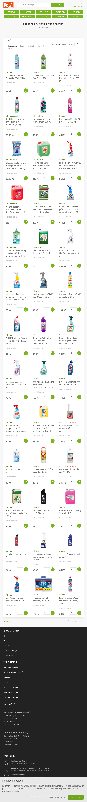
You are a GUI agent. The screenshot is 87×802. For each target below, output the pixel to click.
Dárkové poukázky (10, 692)
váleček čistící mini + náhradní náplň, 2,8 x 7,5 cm (70, 428)
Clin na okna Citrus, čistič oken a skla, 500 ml (69, 253)
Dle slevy (23, 46)
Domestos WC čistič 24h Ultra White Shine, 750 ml (70, 78)
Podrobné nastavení (56, 797)
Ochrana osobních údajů (13, 672)
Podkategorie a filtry (62, 44)
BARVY (75, 17)
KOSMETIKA (43, 12)
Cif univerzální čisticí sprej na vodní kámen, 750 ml (42, 557)
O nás (5, 641)
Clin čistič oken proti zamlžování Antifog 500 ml (16, 385)
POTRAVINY (59, 17)
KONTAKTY (9, 703)
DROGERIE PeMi (11, 631)
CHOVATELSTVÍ (59, 12)
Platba (6, 682)
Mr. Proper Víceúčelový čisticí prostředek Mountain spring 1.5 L (16, 253)
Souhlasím (75, 797)
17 (80, 621)
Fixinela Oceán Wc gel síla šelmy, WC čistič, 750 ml (69, 601)
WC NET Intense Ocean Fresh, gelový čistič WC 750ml (16, 341)
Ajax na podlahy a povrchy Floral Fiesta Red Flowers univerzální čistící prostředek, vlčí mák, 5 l (16, 212)
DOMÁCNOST (27, 17)
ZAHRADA (43, 17)
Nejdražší (31, 46)
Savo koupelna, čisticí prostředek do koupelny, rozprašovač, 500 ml (16, 297)
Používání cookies (10, 697)
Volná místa (8, 656)
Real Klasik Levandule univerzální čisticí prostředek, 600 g (15, 122)
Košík (80, 4)
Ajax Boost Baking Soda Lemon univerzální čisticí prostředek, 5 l (43, 428)
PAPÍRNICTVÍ (76, 12)
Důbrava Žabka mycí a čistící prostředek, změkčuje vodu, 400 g (16, 166)
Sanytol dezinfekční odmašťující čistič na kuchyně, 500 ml (68, 341)
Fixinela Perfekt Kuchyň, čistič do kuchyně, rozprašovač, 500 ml (70, 165)
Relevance (11, 48)
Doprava (6, 677)
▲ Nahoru (7, 621)
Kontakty (7, 646)
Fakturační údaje (10, 651)
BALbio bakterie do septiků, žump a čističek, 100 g (17, 513)
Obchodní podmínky (11, 667)
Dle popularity (12, 46)
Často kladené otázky (12, 687)
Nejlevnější (40, 46)
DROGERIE (27, 12)
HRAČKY (11, 17)
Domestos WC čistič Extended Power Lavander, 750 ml (42, 341)
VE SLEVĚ (11, 12)
